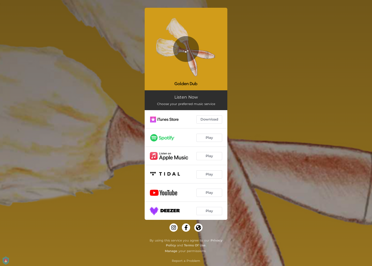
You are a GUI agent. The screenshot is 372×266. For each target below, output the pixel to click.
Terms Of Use (195, 245)
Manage (171, 251)
